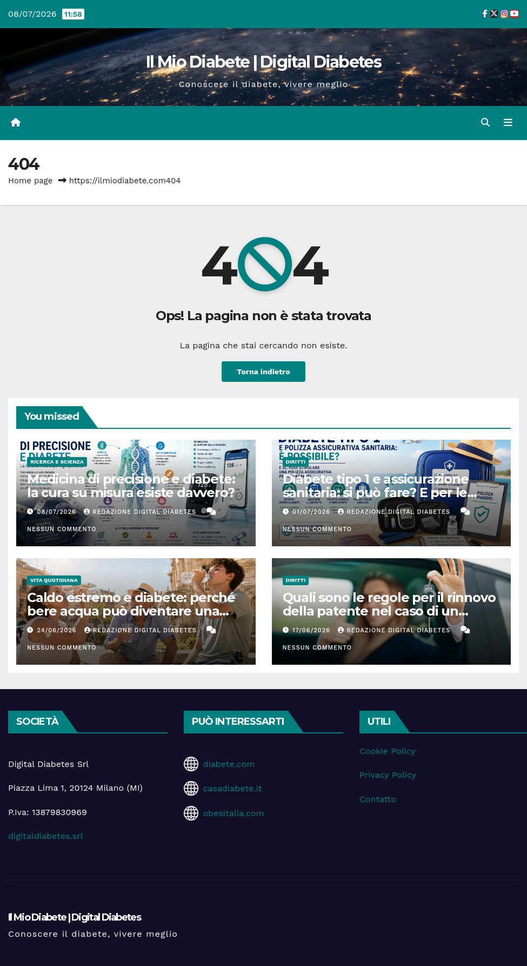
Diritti (296, 462)
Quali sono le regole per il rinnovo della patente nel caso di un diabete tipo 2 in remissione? (389, 611)
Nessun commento (61, 529)
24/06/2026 (58, 630)
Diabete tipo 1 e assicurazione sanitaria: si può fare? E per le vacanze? (376, 492)
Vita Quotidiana (54, 580)
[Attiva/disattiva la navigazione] (508, 123)
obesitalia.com (233, 813)
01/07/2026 (312, 511)
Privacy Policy (387, 775)
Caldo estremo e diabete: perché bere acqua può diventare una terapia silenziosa (131, 611)
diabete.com (229, 764)
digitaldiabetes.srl (45, 836)
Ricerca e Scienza (57, 462)
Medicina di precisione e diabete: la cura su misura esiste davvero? (131, 485)
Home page (30, 181)
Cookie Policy (387, 751)
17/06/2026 (312, 630)
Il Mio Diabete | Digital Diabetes (263, 62)
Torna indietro (264, 371)
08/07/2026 (58, 511)
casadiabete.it (232, 788)
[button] (485, 122)
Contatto (377, 799)
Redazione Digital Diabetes (141, 511)
